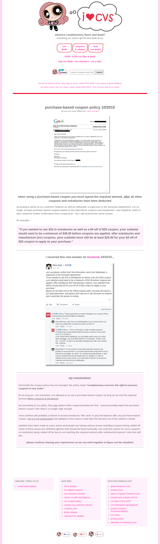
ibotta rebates (71, 512)
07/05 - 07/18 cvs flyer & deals (80, 56)
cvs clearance (82, 61)
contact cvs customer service (78, 505)
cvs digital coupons (73, 490)
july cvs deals (66, 61)
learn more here (93, 111)
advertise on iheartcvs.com (123, 522)
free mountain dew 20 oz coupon (106, 87)
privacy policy (117, 518)
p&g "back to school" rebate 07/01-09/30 (78, 83)
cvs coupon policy (73, 501)
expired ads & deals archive (123, 497)
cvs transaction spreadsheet (124, 505)
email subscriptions (27, 486)
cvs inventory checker (74, 493)
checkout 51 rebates (74, 516)
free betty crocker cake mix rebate (54, 87)
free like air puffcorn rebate (49, 83)
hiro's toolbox (70, 486)
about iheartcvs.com (120, 486)
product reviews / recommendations (119, 509)
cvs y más (96, 61)
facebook (93, 257)
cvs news (115, 515)
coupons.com (70, 508)
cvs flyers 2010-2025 (120, 501)
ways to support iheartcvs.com (125, 493)
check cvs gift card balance (77, 497)
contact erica (116, 490)
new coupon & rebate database (109, 83)
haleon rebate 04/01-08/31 (80, 87)
